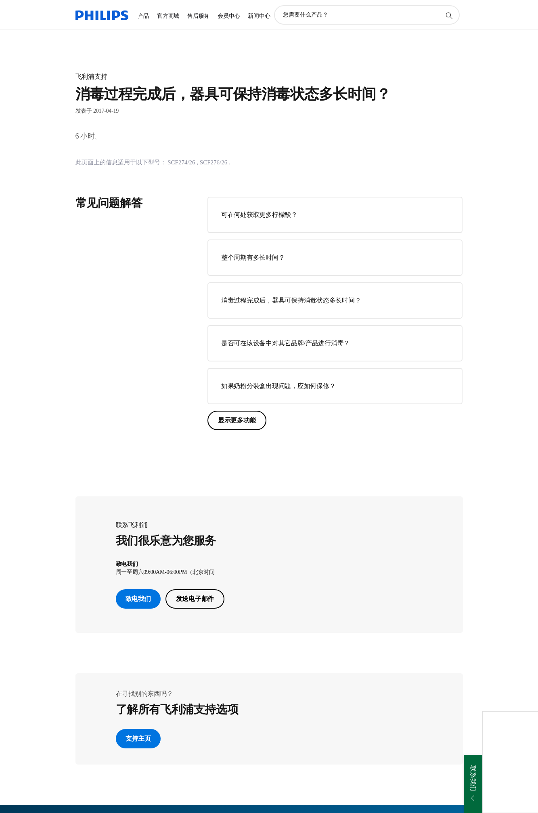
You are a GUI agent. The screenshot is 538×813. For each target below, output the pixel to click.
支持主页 (138, 738)
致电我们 (138, 598)
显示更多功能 (237, 420)
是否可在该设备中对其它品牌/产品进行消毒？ (285, 343)
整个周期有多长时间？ (253, 257)
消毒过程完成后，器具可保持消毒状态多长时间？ (291, 300)
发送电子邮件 (195, 598)
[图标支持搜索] (449, 15)
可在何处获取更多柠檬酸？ (259, 214)
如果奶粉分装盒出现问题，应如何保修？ (278, 385)
